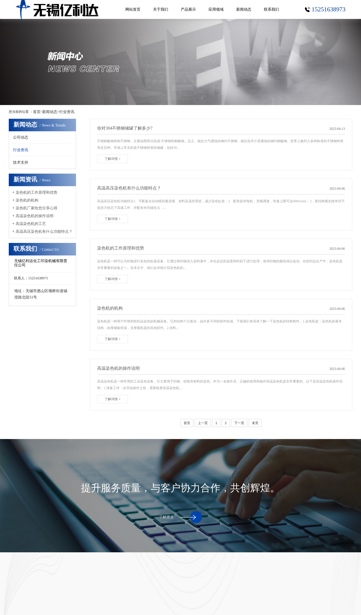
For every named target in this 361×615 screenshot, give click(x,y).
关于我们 (160, 9)
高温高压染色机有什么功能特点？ (44, 231)
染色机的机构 (27, 200)
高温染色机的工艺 (31, 224)
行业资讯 (66, 112)
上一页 (203, 423)
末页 (255, 423)
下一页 (239, 423)
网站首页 (132, 9)
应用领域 (216, 9)
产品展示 (188, 9)
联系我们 (271, 9)
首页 (37, 112)
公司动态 (20, 137)
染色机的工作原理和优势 (36, 192)
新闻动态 (243, 9)
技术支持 (20, 162)
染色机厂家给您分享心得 (36, 208)
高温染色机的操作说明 (35, 216)
